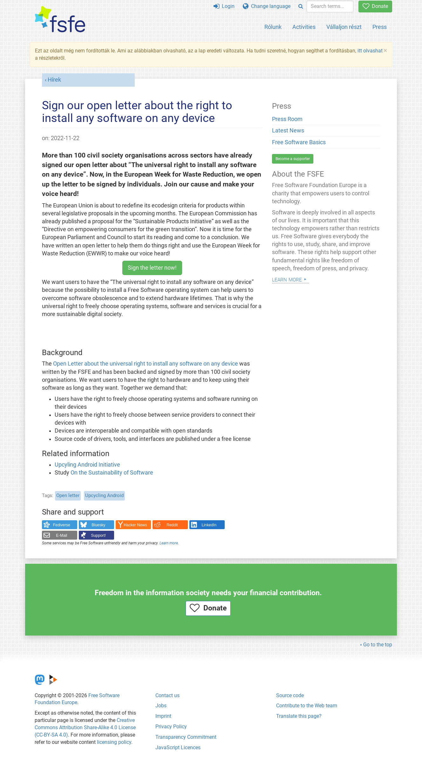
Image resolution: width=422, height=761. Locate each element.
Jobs (161, 706)
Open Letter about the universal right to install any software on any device (145, 363)
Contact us (167, 695)
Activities (304, 27)
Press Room (287, 119)
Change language (266, 6)
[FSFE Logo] (60, 19)
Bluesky (98, 525)
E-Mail (61, 535)
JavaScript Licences (178, 747)
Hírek (54, 80)
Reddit (172, 525)
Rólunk (273, 27)
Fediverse (61, 525)
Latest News (288, 130)
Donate (375, 6)
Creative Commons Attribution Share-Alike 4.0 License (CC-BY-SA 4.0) (85, 727)
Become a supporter (293, 159)
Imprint (163, 716)
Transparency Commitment (185, 737)
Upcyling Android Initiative (87, 464)
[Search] (301, 6)
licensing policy (114, 742)
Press (379, 27)
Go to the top (377, 645)
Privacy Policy (171, 727)
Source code (290, 695)
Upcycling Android (104, 495)
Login (224, 6)
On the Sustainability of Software (112, 472)
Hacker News (135, 525)
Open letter (67, 495)
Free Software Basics (299, 142)
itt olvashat (370, 51)
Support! (98, 535)
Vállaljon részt (344, 27)
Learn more (169, 543)
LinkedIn (209, 525)
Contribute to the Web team (306, 706)
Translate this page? (299, 716)
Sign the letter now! (152, 268)
